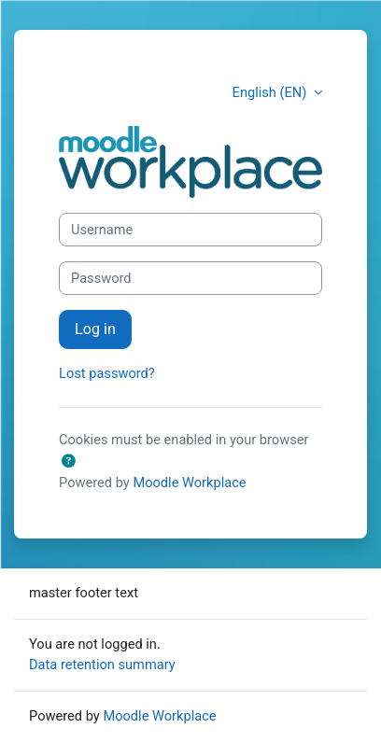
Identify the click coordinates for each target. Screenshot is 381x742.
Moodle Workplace (189, 482)
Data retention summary (102, 664)
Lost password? (107, 373)
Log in (95, 329)
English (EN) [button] (271, 92)
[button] (68, 462)
